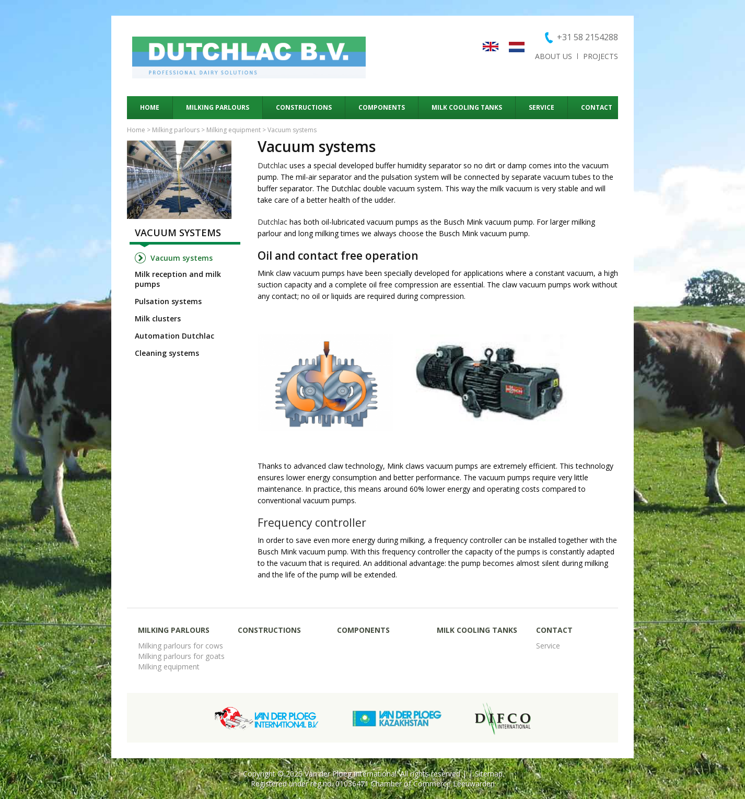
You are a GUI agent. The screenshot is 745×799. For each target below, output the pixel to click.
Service (541, 107)
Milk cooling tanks (467, 107)
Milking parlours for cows (180, 646)
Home (149, 107)
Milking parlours (217, 107)
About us (553, 56)
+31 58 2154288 (587, 37)
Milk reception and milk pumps (178, 279)
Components (381, 107)
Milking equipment (233, 129)
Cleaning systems (167, 353)
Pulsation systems (168, 301)
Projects (600, 56)
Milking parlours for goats (181, 656)
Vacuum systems (178, 232)
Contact (596, 107)
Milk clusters (158, 318)
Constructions (304, 107)
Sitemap (489, 774)
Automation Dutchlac (174, 336)
